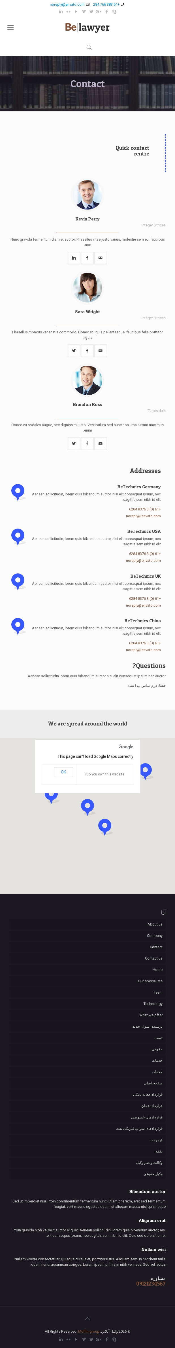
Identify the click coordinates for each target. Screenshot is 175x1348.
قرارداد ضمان (152, 1106)
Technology (153, 1004)
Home (158, 970)
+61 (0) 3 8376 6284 (145, 509)
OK (63, 772)
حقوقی (157, 1049)
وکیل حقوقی (153, 1174)
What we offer (151, 1015)
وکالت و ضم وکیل (149, 1162)
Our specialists (150, 981)
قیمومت (156, 1140)
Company (155, 935)
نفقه (159, 1151)
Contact (156, 947)
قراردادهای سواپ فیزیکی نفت (139, 1128)
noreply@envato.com (67, 4)
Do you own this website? (104, 774)
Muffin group (88, 1331)
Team (158, 992)
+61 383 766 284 (106, 4)
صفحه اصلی (153, 1083)
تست (158, 1038)
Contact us (154, 958)
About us (155, 924)
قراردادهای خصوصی (147, 1117)
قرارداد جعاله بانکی (148, 1094)
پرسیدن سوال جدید (148, 1026)
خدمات (157, 1060)
